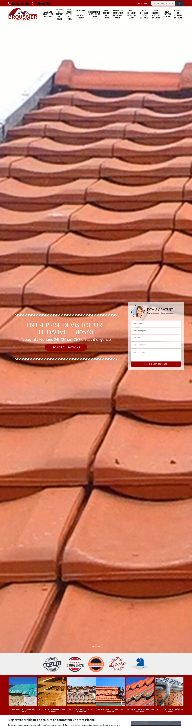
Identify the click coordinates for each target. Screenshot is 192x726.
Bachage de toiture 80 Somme (59, 14)
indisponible (18, 3)
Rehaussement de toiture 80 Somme (94, 14)
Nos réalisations (66, 347)
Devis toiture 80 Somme (106, 14)
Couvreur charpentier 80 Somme (48, 14)
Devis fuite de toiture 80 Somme (69, 14)
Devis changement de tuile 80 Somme (131, 14)
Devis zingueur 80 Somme (167, 14)
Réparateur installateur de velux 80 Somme (118, 14)
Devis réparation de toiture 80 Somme (156, 14)
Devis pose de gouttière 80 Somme (178, 14)
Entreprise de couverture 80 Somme (80, 14)
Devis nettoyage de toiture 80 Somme (144, 14)
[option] (96, 363)
